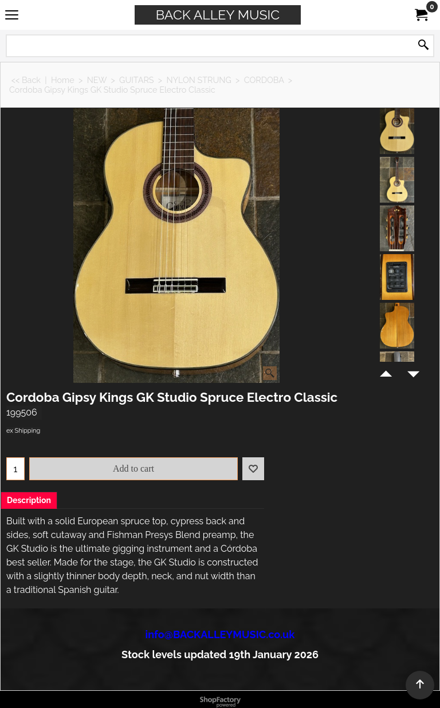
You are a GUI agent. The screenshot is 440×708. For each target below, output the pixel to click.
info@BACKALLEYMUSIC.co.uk (220, 634)
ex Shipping (23, 430)
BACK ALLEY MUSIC (218, 14)
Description (29, 500)
